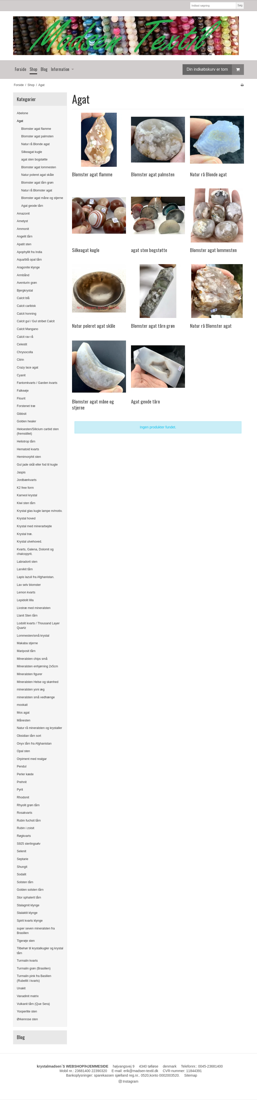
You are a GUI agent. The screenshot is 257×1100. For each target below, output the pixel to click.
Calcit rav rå (25, 337)
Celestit (22, 344)
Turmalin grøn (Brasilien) (33, 968)
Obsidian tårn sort (29, 736)
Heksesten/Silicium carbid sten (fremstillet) (38, 431)
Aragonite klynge (28, 267)
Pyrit (20, 789)
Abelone (22, 113)
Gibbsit (21, 414)
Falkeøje (23, 390)
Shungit (22, 867)
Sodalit (21, 874)
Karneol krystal (27, 495)
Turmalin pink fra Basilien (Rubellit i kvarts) (34, 978)
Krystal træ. (25, 534)
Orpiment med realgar (32, 759)
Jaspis (21, 472)
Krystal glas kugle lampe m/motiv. (39, 511)
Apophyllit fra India (29, 252)
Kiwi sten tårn (26, 503)
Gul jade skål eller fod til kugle (37, 464)
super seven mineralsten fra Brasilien (36, 931)
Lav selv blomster (29, 585)
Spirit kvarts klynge (30, 920)
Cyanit (21, 375)
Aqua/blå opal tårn (29, 259)
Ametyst (22, 221)
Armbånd (23, 275)
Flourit (21, 398)
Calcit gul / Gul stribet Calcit (35, 321)
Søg (239, 5)
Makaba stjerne (27, 643)
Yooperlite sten (27, 1011)
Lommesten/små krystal (33, 635)
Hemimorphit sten (29, 457)
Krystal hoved (26, 518)
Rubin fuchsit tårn (29, 820)
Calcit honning (26, 313)
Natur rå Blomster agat (36, 190)
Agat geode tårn (32, 206)
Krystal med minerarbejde (34, 526)
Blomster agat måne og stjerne (42, 198)
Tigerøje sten (26, 941)
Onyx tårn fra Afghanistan (34, 743)
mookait (22, 705)
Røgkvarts (24, 836)
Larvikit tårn (25, 569)
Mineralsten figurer (29, 674)
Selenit (21, 851)
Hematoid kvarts (28, 449)
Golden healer (26, 421)
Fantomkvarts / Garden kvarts (37, 383)
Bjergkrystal (25, 290)
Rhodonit (23, 797)
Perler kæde (25, 774)
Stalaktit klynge (27, 913)
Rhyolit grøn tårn (28, 805)
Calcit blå (23, 298)
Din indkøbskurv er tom (215, 69)
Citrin (20, 359)
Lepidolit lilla (25, 600)
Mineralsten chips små (32, 659)
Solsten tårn (25, 882)
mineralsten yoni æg (30, 689)
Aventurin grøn (27, 282)
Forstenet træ (26, 406)
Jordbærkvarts (26, 480)
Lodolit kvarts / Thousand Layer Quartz (38, 626)
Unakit (21, 988)
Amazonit (23, 213)
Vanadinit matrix (28, 996)
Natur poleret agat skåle (37, 175)
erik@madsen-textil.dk (140, 1071)
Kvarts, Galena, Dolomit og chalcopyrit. (35, 552)
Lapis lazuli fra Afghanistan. (35, 577)
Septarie (22, 859)
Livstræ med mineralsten (33, 608)
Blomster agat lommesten (38, 167)
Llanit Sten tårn (27, 615)
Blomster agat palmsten (37, 136)
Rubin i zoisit (25, 828)
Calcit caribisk (26, 306)
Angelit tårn (24, 236)
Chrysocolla (25, 352)
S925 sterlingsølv (28, 843)
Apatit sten (24, 244)
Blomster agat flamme (36, 129)
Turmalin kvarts (27, 960)
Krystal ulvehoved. (29, 541)
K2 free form (25, 488)
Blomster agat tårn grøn (37, 182)
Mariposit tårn (26, 651)
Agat (20, 121)
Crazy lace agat (27, 367)
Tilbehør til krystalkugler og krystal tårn (40, 951)
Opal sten (23, 751)
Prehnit (22, 782)
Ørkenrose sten (27, 1019)
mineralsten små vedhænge (36, 697)
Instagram (128, 1081)
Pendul (21, 766)
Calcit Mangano (27, 329)
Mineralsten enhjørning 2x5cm (37, 666)
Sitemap (190, 1075)
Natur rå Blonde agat (35, 144)
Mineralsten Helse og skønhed (37, 682)
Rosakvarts (24, 812)
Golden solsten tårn (30, 889)
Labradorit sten (27, 561)
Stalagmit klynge (28, 905)
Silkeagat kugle (31, 152)
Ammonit (23, 229)
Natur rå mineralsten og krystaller (39, 728)
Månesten (23, 720)
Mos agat (23, 712)
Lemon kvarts (26, 592)
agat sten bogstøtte (34, 159)
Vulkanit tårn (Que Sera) (33, 1004)
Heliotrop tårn (26, 441)
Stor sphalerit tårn (29, 897)
